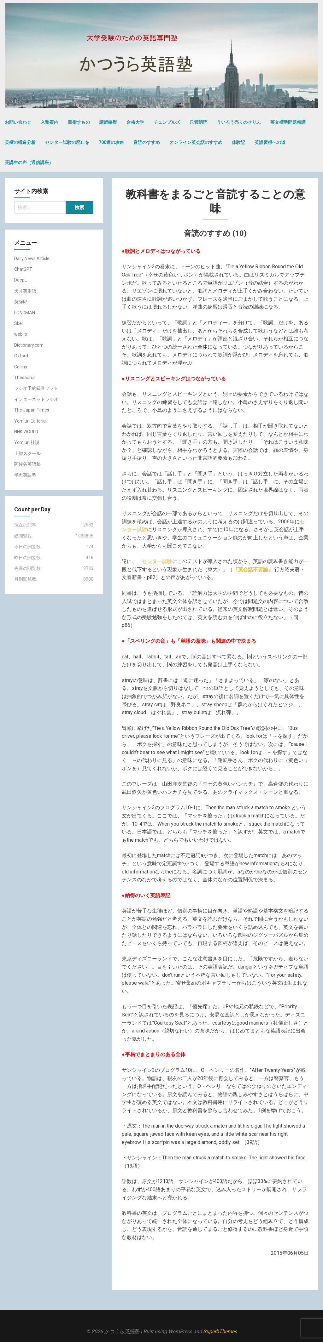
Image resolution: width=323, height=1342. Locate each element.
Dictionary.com (29, 345)
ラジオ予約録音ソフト (36, 388)
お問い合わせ (18, 122)
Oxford (21, 355)
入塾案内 (49, 122)
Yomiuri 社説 (26, 442)
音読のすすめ (146, 142)
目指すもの (79, 122)
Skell (19, 323)
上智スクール (27, 453)
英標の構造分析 (20, 142)
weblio (20, 334)
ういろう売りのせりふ (239, 122)
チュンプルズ (167, 122)
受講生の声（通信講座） (29, 162)
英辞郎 (20, 301)
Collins (20, 366)
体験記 (238, 142)
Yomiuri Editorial (30, 421)
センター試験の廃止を (67, 142)
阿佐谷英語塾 (27, 464)
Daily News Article (32, 258)
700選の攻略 (111, 142)
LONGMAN (24, 312)
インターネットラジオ (36, 399)
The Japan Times (31, 409)
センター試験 (157, 561)
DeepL (20, 279)
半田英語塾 (25, 474)
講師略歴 (108, 122)
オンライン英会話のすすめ (195, 142)
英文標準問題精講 (288, 122)
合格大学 (135, 122)
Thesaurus (25, 377)
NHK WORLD (26, 431)
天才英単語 (25, 290)
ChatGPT (23, 269)
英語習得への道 (270, 142)
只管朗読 (198, 122)
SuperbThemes (220, 1331)
